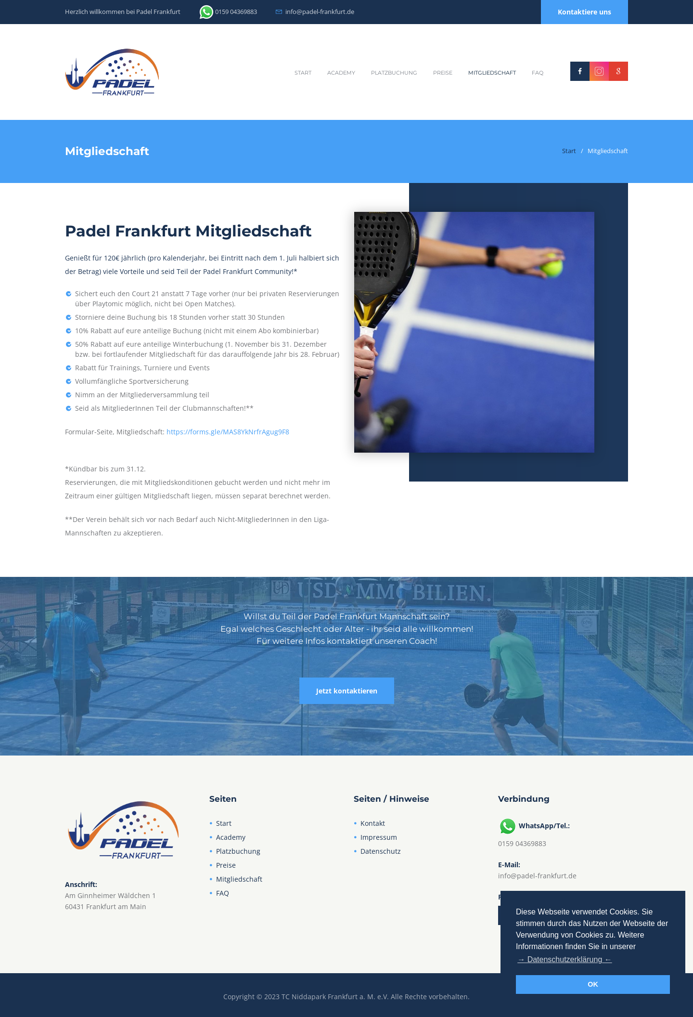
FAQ (537, 72)
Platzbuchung (394, 72)
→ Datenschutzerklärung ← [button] (564, 959)
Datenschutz (380, 851)
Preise (442, 72)
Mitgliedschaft (492, 72)
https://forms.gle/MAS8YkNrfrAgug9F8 (228, 431)
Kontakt (372, 823)
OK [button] (593, 984)
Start (303, 72)
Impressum (378, 837)
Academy (341, 72)
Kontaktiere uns (584, 11)
